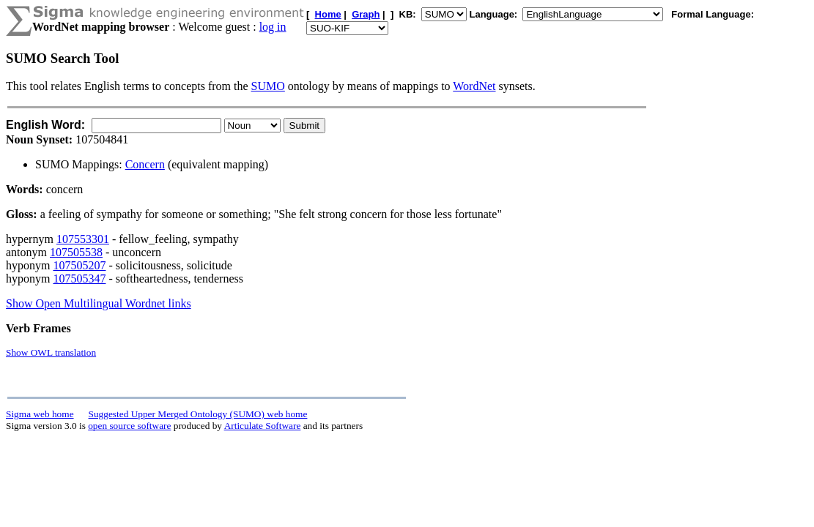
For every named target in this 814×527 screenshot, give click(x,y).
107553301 (82, 239)
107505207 (79, 265)
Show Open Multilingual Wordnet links (98, 303)
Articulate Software (262, 425)
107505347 (79, 278)
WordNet (474, 86)
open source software (129, 425)
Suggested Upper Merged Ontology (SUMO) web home (198, 413)
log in (272, 26)
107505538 (76, 252)
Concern (145, 164)
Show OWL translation (51, 352)
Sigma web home (40, 413)
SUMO (268, 86)
